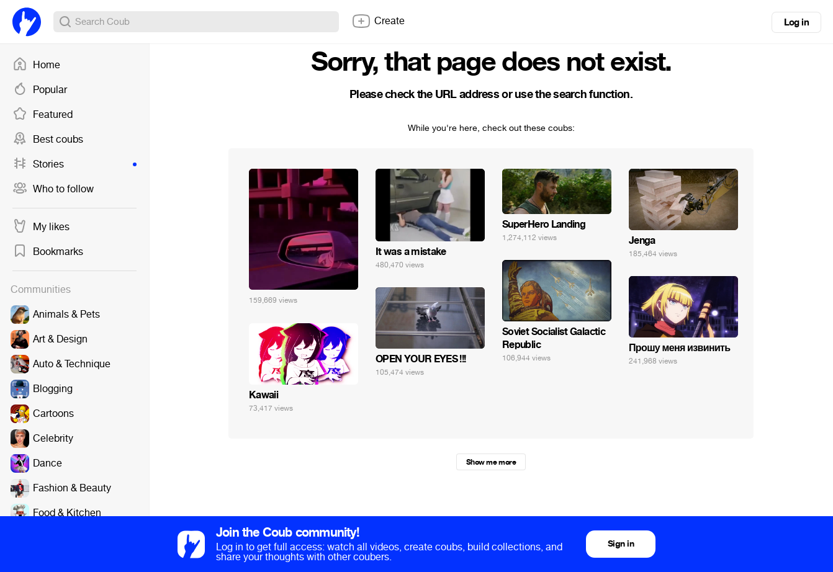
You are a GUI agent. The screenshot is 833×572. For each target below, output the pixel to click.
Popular (39, 90)
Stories (74, 164)
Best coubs (47, 139)
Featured (42, 114)
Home (36, 65)
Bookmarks (47, 252)
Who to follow (53, 189)
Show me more (491, 462)
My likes (41, 227)
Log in (796, 22)
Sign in (621, 544)
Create (378, 21)
